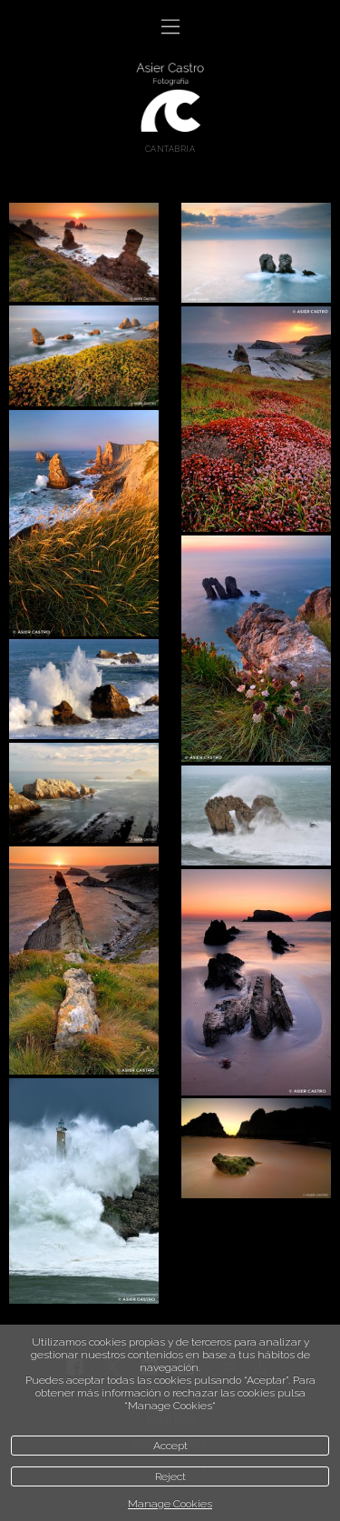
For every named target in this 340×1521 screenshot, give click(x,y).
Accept (170, 1445)
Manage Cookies (170, 1503)
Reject (170, 1476)
